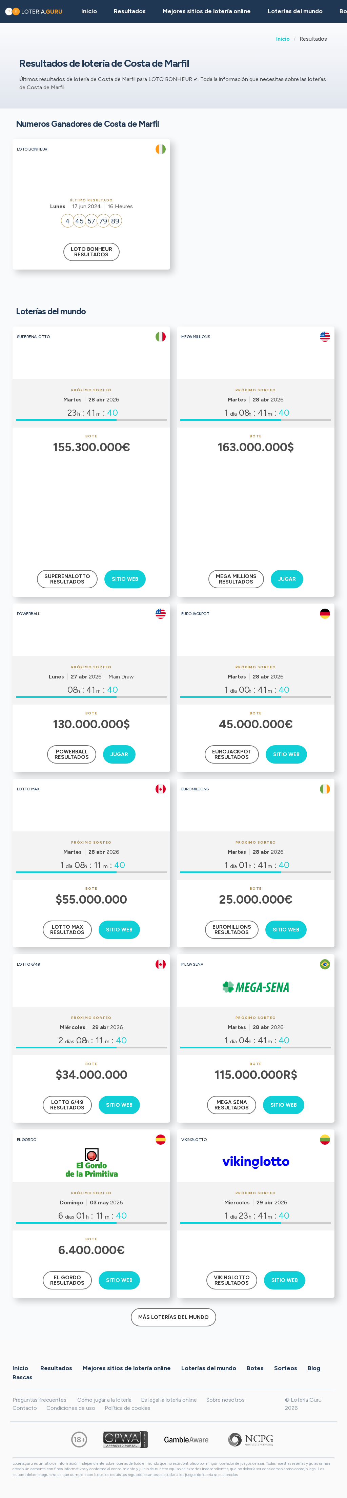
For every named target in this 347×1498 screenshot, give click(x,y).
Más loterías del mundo (173, 1317)
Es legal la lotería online (169, 1400)
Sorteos (285, 1368)
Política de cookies (127, 1408)
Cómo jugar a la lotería (104, 1400)
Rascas (23, 1377)
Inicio (283, 39)
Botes (255, 1368)
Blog (314, 1368)
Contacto (25, 1408)
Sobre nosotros (225, 1400)
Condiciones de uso (70, 1408)
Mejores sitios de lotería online (207, 11)
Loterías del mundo (295, 11)
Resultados (56, 1368)
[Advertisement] (91, 507)
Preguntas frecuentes (39, 1400)
